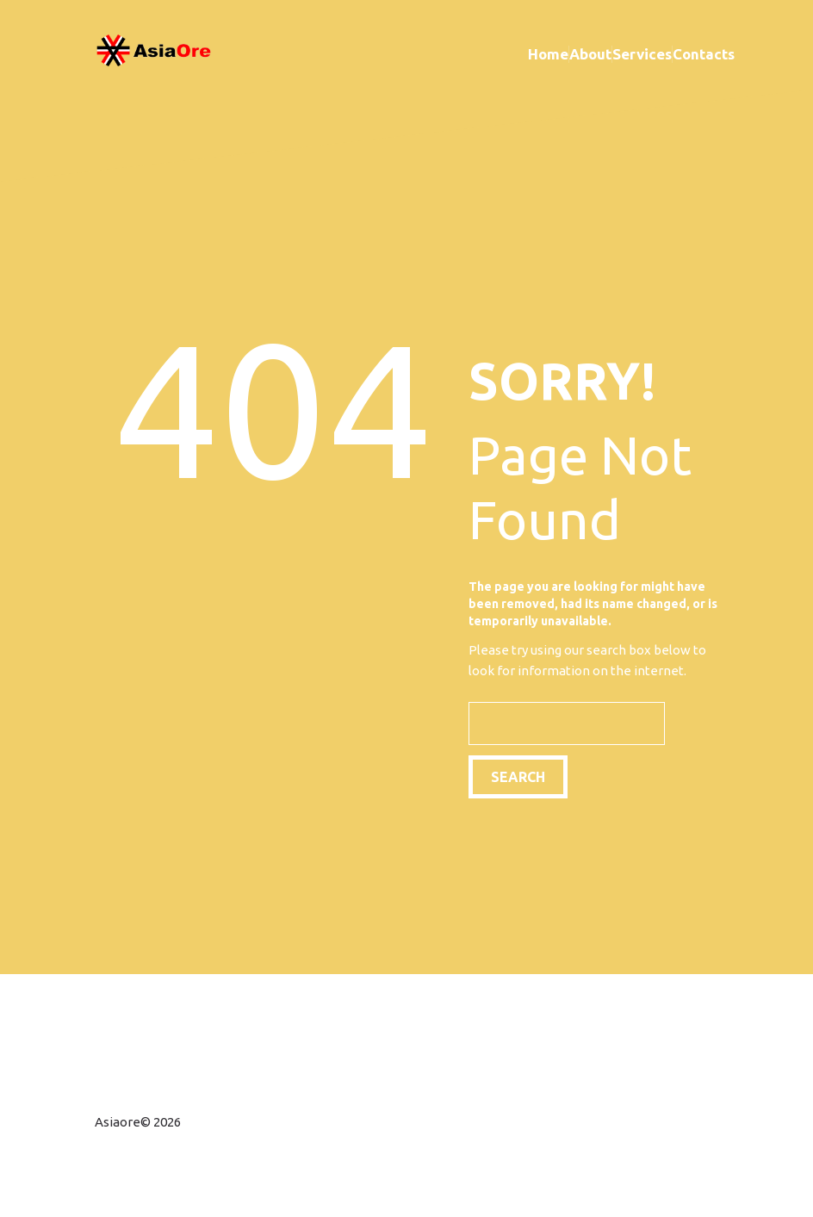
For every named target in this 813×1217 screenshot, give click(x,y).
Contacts (704, 54)
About (590, 54)
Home (548, 54)
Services (642, 54)
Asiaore (117, 1122)
